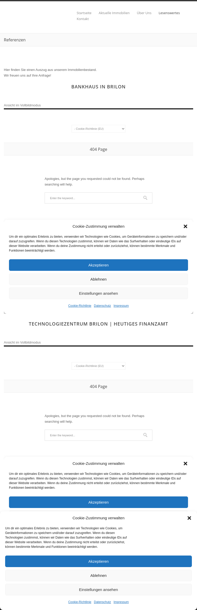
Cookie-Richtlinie (79, 602)
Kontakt (83, 19)
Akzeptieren (98, 561)
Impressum (121, 602)
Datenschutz (102, 602)
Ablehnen (98, 575)
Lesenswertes (169, 13)
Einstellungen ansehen (98, 589)
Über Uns (144, 13)
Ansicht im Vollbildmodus (22, 105)
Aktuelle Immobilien (114, 13)
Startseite (84, 13)
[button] (189, 518)
